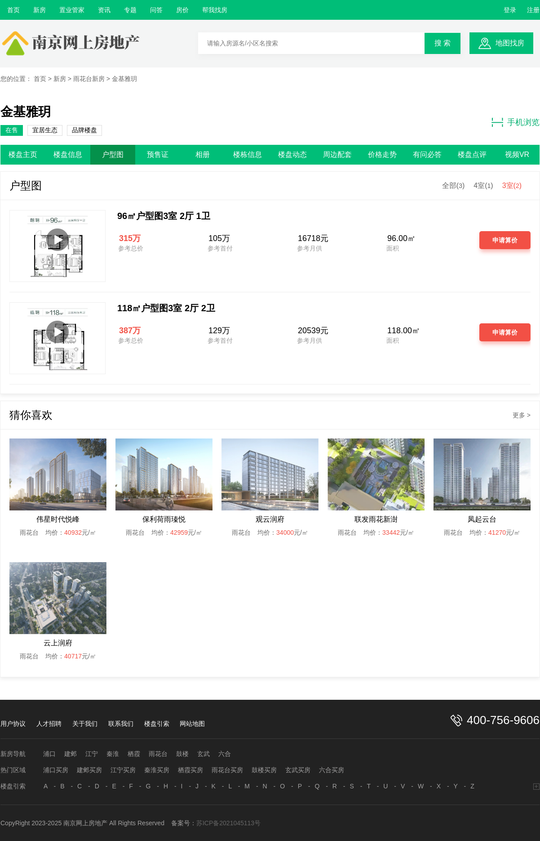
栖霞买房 (190, 770)
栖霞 (134, 753)
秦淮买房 (156, 770)
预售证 (157, 154)
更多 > (522, 415)
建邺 (70, 753)
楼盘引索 (156, 723)
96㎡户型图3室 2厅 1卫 (163, 216)
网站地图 (192, 723)
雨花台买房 (227, 770)
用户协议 (13, 723)
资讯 (104, 9)
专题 (130, 9)
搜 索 (442, 43)
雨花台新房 (89, 78)
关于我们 (84, 723)
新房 (39, 9)
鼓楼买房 (264, 770)
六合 (224, 753)
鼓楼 (182, 753)
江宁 (91, 753)
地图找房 (510, 43)
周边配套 (337, 154)
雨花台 (158, 753)
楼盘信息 (67, 154)
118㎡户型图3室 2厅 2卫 (166, 308)
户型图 (113, 154)
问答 (156, 9)
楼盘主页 (23, 154)
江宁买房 (123, 770)
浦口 (49, 753)
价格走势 (382, 154)
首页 (13, 9)
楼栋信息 (247, 154)
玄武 (203, 753)
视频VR (517, 154)
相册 (202, 154)
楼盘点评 (472, 154)
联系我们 (120, 723)
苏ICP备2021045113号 (228, 823)
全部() (453, 185)
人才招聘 (49, 723)
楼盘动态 (292, 154)
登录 (510, 9)
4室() (483, 185)
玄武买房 (297, 770)
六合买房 (331, 770)
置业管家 (71, 9)
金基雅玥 (124, 78)
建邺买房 (89, 770)
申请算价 (505, 240)
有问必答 (427, 154)
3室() (512, 185)
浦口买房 (55, 770)
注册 (533, 9)
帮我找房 (214, 9)
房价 (182, 9)
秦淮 (112, 753)
